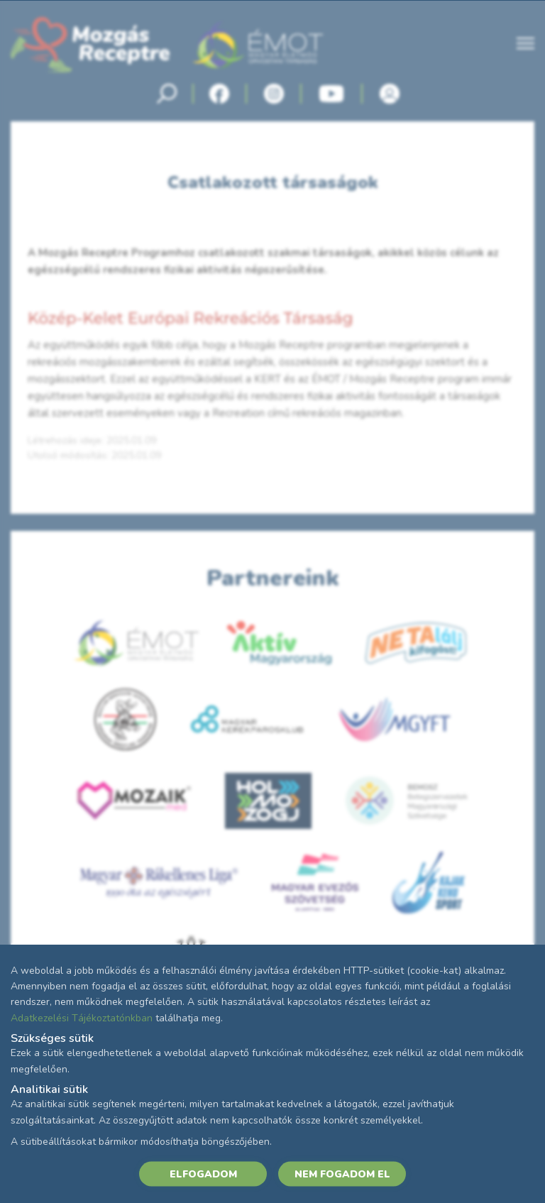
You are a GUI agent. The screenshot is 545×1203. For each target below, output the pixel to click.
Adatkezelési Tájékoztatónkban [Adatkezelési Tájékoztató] (82, 1017)
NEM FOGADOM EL (342, 1173)
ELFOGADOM (203, 1173)
